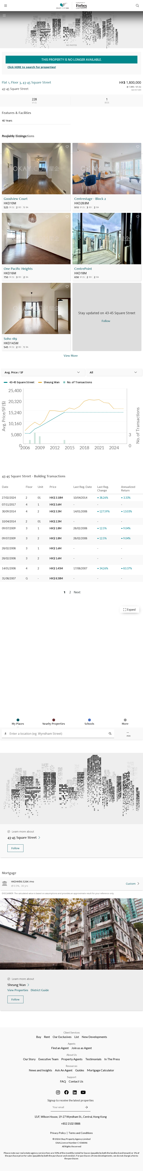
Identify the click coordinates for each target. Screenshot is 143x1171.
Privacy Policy (58, 1132)
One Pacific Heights (18, 268)
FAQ (63, 1081)
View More (71, 355)
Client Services (71, 1032)
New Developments (94, 1036)
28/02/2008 (9, 548)
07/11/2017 (9, 504)
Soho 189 (10, 338)
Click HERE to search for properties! (31, 67)
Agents (71, 1043)
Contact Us (76, 1081)
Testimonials (93, 1059)
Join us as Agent (82, 1048)
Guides (79, 1070)
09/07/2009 (9, 528)
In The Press (112, 1059)
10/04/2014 (9, 521)
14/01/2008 (9, 568)
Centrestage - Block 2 (90, 198)
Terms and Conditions (81, 1132)
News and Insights (40, 1070)
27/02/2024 (9, 497)
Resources (71, 1065)
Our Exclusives (62, 1036)
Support (71, 1077)
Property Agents (71, 1059)
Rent (47, 1036)
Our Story (29, 1059)
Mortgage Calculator (100, 1070)
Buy (38, 1036)
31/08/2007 (9, 578)
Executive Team (48, 1059)
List (76, 1036)
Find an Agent (60, 1048)
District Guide (40, 990)
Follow (15, 848)
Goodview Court (16, 198)
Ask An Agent (63, 1070)
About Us (71, 1054)
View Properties (18, 990)
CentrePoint (83, 268)
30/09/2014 (9, 511)
